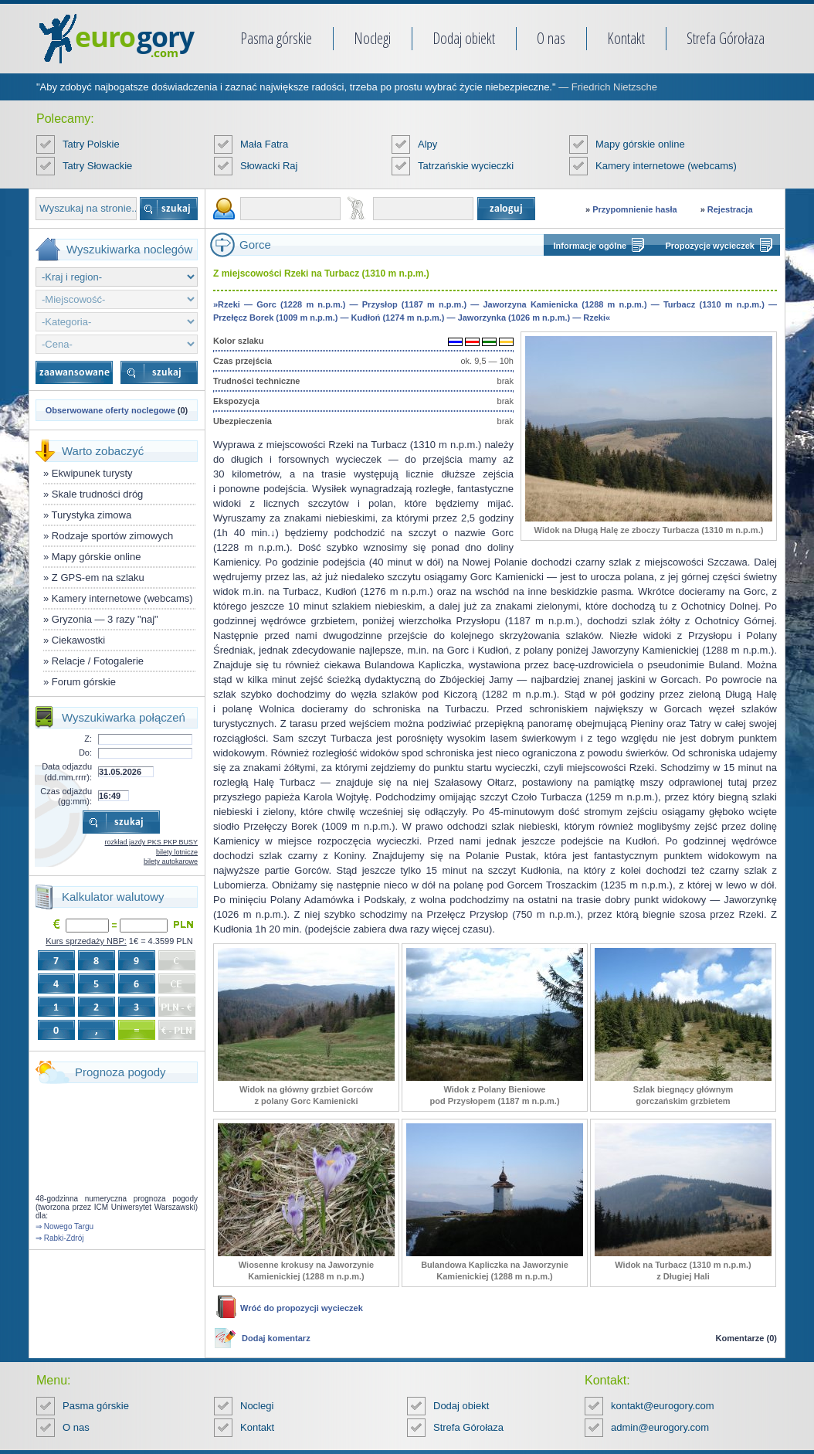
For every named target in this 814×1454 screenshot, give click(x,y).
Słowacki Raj (268, 166)
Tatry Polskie (91, 144)
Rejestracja (730, 209)
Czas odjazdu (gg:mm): (66, 796)
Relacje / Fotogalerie (98, 661)
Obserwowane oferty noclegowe (110, 410)
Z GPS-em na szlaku (98, 577)
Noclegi (372, 38)
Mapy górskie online (640, 144)
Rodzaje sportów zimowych (113, 536)
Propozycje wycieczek (710, 245)
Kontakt (626, 38)
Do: (85, 752)
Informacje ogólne (590, 245)
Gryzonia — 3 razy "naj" (105, 619)
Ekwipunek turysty (92, 473)
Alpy (427, 144)
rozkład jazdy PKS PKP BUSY (151, 842)
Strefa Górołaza (726, 38)
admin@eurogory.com (660, 1427)
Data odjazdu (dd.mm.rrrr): (67, 771)
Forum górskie (84, 682)
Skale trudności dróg (98, 494)
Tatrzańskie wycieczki (466, 166)
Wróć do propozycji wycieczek (301, 1308)
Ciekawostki (78, 640)
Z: (88, 738)
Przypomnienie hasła (634, 209)
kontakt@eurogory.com (662, 1406)
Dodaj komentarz (276, 1338)
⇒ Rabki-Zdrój (59, 1238)
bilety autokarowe (171, 861)
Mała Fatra (264, 144)
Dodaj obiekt (463, 38)
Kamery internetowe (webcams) (666, 166)
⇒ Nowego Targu (64, 1226)
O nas (551, 38)
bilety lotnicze (177, 852)
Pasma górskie (276, 38)
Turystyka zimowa (92, 515)
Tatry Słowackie (97, 166)
